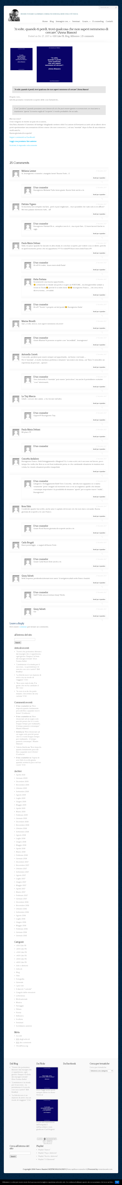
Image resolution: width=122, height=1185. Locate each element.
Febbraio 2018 (22, 855)
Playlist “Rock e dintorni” (48, 1156)
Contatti (109, 21)
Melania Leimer (29, 170)
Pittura (18, 1009)
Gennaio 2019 (21, 818)
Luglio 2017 (20, 879)
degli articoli (23, 1039)
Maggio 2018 (21, 845)
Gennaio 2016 (21, 932)
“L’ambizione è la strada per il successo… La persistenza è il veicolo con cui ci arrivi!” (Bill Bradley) (21, 1087)
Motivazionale (21, 999)
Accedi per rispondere (99, 178)
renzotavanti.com (105, 1169)
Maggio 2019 (21, 805)
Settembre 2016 (22, 912)
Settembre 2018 (22, 832)
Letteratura (20, 996)
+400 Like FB (21, 956)
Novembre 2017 (22, 865)
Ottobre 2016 (21, 909)
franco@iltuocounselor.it (77, 1169)
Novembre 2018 (22, 825)
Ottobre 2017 (21, 869)
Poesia (18, 1013)
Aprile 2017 (20, 889)
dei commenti (23, 1043)
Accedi (19, 1036)
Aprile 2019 (20, 808)
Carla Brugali (28, 542)
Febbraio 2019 (22, 815)
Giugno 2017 (21, 882)
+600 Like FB (21, 962)
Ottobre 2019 (21, 788)
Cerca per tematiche (98, 1067)
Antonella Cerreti (30, 354)
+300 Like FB (21, 952)
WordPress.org (22, 1046)
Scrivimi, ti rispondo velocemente (23, 145)
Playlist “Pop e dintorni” (47, 1153)
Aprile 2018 (20, 849)
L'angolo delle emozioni (25, 992)
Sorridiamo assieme (24, 1026)
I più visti (20, 986)
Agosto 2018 (21, 835)
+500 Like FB (21, 959)
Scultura (19, 1019)
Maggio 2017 (21, 885)
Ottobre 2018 (21, 828)
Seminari (76, 21)
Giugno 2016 (21, 922)
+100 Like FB (58, 36)
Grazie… (86, 21)
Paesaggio (20, 1006)
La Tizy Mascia (29, 396)
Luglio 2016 (20, 919)
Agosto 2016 (21, 916)
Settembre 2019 (22, 792)
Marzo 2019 (20, 812)
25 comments (87, 36)
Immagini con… (63, 21)
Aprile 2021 (20, 775)
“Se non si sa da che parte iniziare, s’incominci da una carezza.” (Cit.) (27, 693)
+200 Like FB (21, 949)
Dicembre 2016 (22, 902)
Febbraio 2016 (22, 929)
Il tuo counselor (40, 187)
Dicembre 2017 (22, 862)
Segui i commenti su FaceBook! (22, 137)
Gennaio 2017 (21, 899)
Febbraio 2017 (22, 895)
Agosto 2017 (21, 875)
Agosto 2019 (21, 795)
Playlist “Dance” (44, 1150)
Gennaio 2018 (21, 859)
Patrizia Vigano (29, 204)
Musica (19, 1002)
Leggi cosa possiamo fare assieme (23, 141)
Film (18, 976)
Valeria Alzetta (21, 747)
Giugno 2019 (21, 802)
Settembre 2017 (22, 872)
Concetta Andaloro (30, 458)
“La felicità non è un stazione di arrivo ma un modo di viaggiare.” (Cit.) (28, 677)
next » (49, 1141)
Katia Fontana (39, 279)
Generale (19, 982)
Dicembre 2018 (22, 822)
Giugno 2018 (21, 842)
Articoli (19, 969)
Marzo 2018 (20, 852)
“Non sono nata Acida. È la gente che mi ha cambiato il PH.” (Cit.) (27, 685)
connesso (23, 627)
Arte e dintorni (22, 966)
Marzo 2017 (20, 892)
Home (45, 21)
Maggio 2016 (21, 926)
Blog (52, 21)
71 (44, 1141)
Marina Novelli (29, 321)
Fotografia (20, 979)
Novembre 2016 (22, 905)
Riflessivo (75, 36)
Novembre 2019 (22, 785)
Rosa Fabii (26, 506)
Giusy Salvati (28, 575)
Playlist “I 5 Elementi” (46, 1159)
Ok (117, 1182)
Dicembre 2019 (22, 782)
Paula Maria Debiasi (31, 243)
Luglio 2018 (20, 838)
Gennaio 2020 (22, 778)
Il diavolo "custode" (24, 989)
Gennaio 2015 (21, 936)
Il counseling (98, 21)
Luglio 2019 (20, 798)
